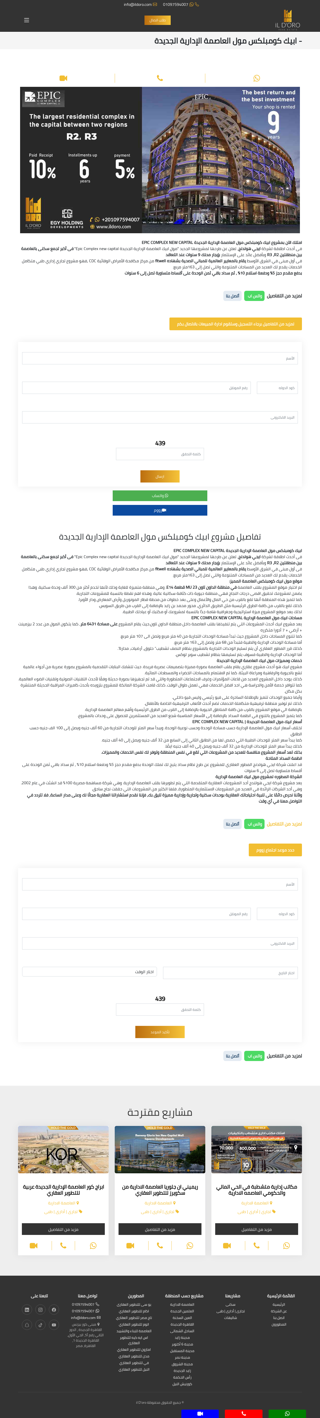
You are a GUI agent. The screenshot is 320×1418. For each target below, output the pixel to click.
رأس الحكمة (182, 1378)
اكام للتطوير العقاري (134, 1311)
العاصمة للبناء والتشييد (134, 1331)
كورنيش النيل (182, 1384)
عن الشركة (279, 1311)
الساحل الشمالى (182, 1331)
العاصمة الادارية (182, 1305)
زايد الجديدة (182, 1371)
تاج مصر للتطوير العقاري (134, 1318)
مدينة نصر (182, 1358)
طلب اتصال (158, 20)
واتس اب (254, 296)
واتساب (160, 495)
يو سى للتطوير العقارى (134, 1305)
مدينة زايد (182, 1338)
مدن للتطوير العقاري (134, 1356)
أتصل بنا (232, 296)
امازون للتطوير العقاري (134, 1350)
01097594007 (181, 4)
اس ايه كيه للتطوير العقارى (134, 1340)
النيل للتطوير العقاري (134, 1370)
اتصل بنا (279, 1318)
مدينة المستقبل (182, 1351)
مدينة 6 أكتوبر (182, 1344)
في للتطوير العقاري (134, 1363)
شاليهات (230, 1318)
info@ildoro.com (140, 4)
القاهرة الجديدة (182, 1325)
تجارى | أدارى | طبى (230, 1311)
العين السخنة (182, 1318)
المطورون (279, 1325)
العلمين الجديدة (182, 1311)
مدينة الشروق (182, 1364)
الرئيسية (279, 1305)
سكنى (231, 1305)
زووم (160, 510)
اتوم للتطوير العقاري (134, 1325)
